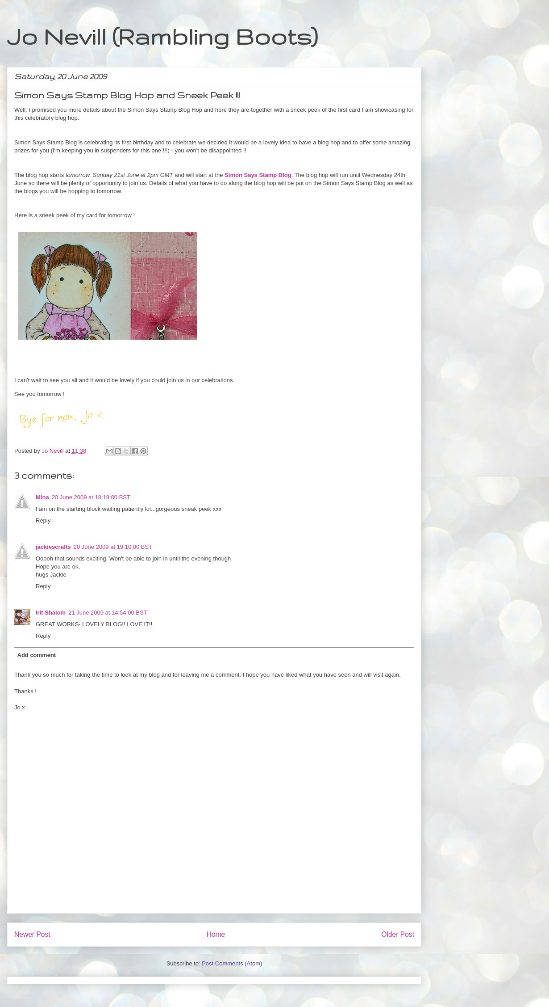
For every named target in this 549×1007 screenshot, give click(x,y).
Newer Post (32, 934)
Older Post (397, 934)
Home (216, 934)
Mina (42, 497)
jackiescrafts (53, 547)
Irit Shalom (51, 612)
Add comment (36, 655)
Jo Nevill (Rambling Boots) (162, 36)
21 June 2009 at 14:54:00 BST (107, 612)
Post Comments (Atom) (232, 963)
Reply (43, 520)
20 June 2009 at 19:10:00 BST (113, 547)
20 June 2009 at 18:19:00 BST (91, 497)
